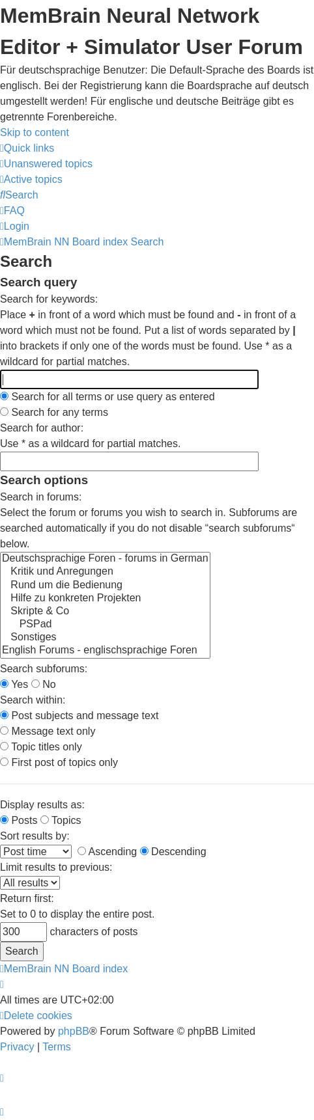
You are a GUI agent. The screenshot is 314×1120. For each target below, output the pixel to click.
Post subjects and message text (79, 715)
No (43, 684)
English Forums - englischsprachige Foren (105, 650)
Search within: (33, 699)
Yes (14, 684)
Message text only (47, 731)
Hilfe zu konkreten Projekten (105, 598)
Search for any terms (54, 412)
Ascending (107, 851)
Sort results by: (35, 835)
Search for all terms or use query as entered (107, 396)
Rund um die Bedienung (105, 585)
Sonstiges (105, 637)
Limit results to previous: (56, 867)
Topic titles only (41, 746)
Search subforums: (43, 668)
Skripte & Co (105, 611)
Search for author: (41, 427)
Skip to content (34, 132)
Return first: (27, 898)
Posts (18, 820)
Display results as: (42, 804)
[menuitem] (46, 163)
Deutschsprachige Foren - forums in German (105, 559)
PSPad (105, 624)
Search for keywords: (49, 299)
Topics (60, 820)
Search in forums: (40, 496)
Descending (173, 851)
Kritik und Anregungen (105, 572)
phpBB (73, 1031)
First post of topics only (59, 762)
